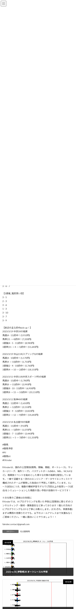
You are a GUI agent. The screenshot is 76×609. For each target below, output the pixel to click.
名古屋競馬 (25, 531)
